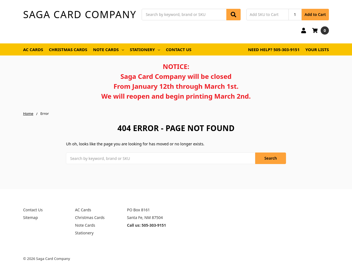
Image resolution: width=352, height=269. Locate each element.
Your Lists (317, 49)
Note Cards (108, 49)
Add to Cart (315, 14)
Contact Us (178, 49)
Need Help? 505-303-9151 (274, 49)
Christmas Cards (68, 49)
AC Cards (33, 49)
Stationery (145, 49)
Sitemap (30, 217)
